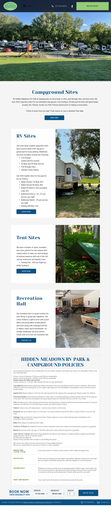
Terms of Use (26, 508)
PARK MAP (54, 118)
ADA (36, 508)
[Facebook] (73, 6)
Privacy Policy (12, 508)
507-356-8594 (61, 6)
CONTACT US (26, 340)
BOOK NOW (26, 212)
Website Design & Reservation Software (37, 502)
